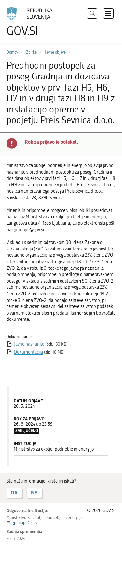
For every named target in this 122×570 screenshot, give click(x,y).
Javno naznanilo (29, 344)
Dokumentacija (28, 352)
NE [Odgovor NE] (34, 492)
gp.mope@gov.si (26, 522)
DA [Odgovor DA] (14, 492)
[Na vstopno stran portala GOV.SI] (33, 22)
